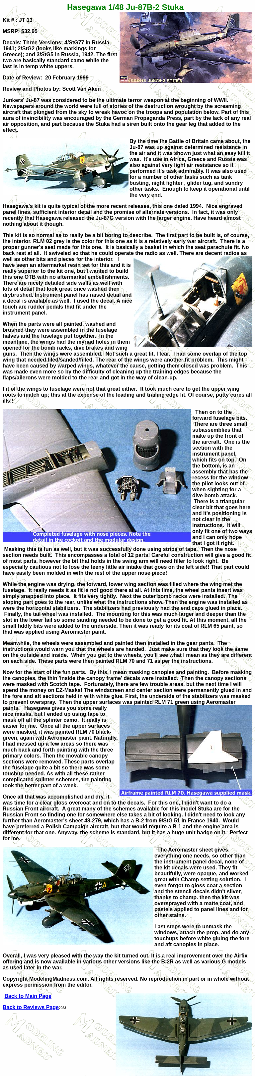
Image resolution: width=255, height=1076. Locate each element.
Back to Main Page (27, 996)
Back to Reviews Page (31, 1007)
